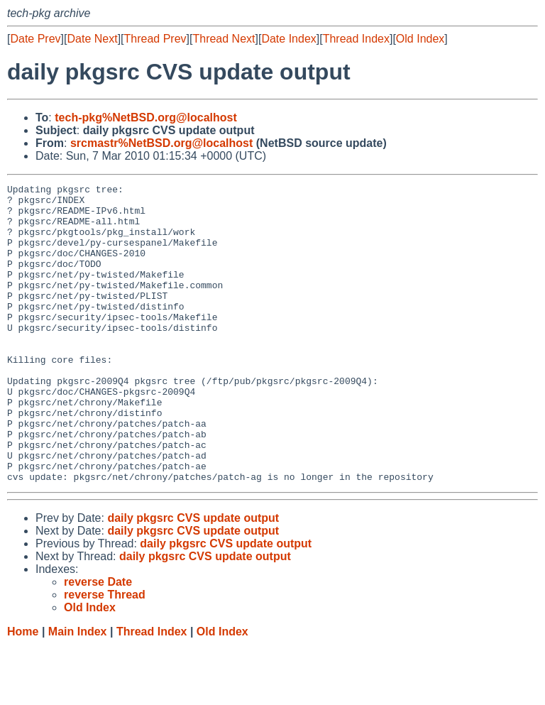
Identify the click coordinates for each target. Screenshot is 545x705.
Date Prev (35, 39)
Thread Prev (155, 39)
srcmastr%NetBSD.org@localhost (161, 143)
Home (22, 691)
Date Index (288, 39)
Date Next (92, 39)
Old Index (420, 39)
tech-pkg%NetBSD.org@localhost (146, 117)
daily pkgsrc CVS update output (193, 578)
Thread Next (223, 39)
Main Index (77, 691)
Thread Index (356, 39)
